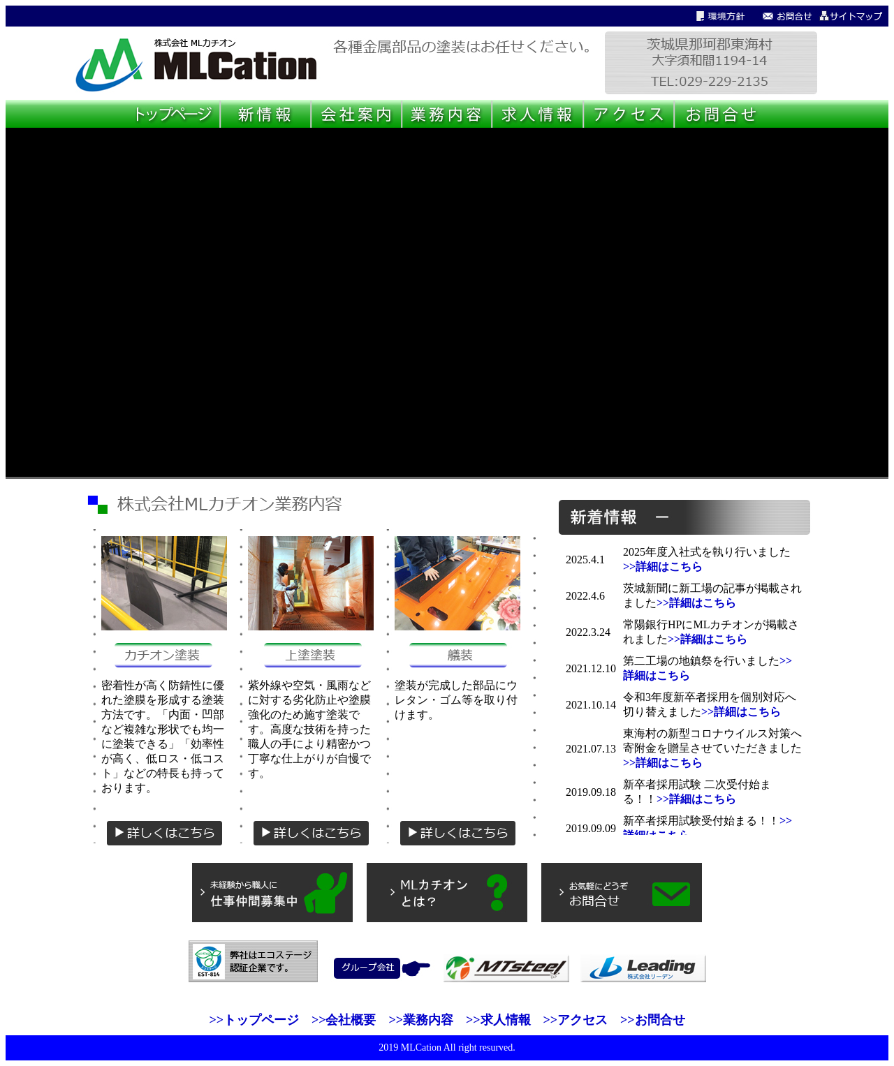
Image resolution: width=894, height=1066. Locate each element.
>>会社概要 (344, 1020)
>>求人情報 (498, 1020)
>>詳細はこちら (663, 566)
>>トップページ (254, 1020)
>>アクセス (575, 1020)
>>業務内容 (420, 1020)
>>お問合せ (652, 1020)
